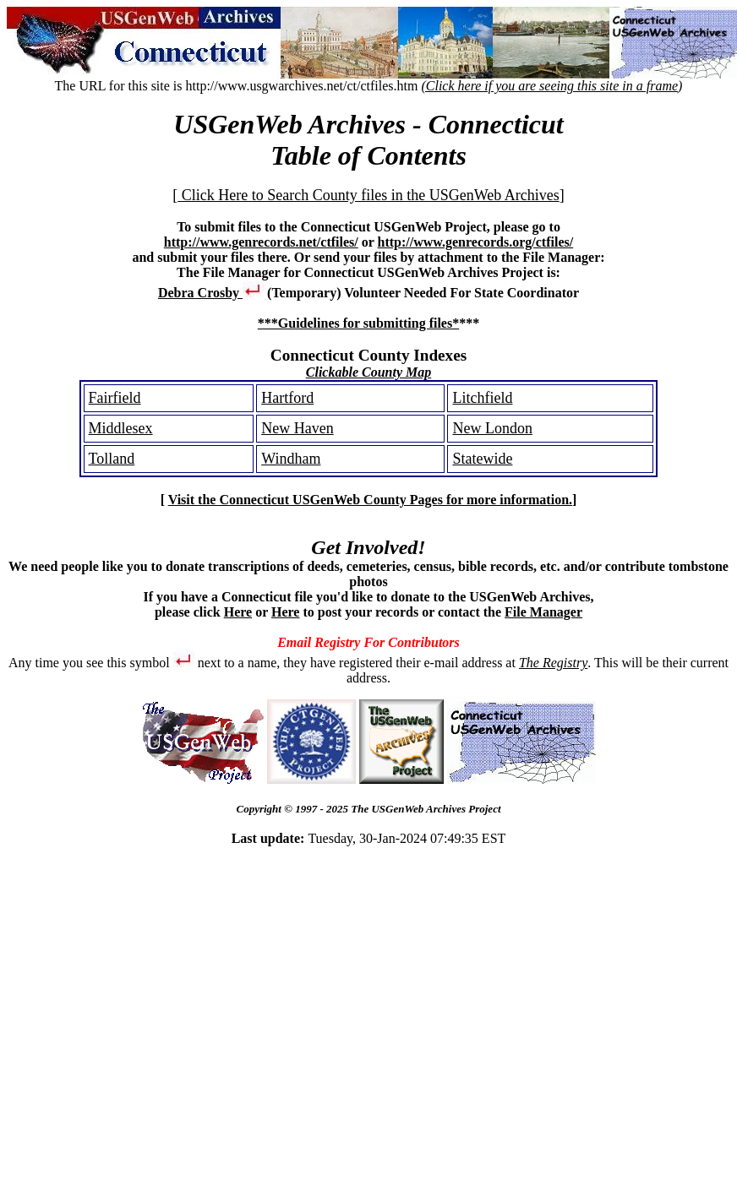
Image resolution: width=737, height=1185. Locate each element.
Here (238, 612)
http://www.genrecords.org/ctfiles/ (476, 242)
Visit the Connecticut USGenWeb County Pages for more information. (370, 499)
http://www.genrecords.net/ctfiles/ (261, 242)
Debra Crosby (211, 292)
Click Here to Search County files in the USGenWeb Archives (368, 195)
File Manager (543, 612)
